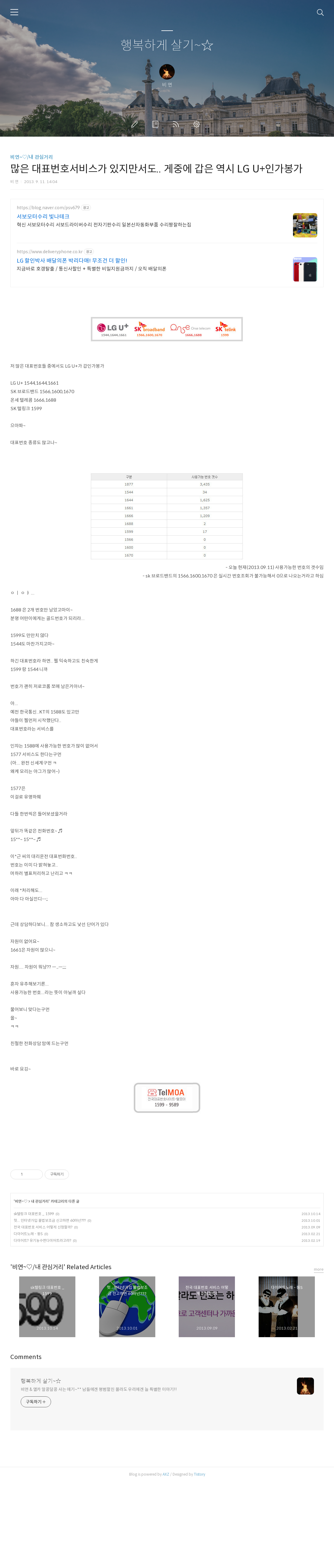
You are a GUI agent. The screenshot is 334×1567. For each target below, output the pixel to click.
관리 (198, 124)
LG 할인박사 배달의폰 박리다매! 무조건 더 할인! (72, 260)
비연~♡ (21, 1286)
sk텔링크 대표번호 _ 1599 (34, 1298)
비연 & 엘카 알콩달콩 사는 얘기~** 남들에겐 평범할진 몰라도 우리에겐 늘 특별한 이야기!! (99, 1474)
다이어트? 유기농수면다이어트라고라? (42, 1325)
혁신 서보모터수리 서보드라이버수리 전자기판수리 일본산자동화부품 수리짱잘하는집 (104, 225)
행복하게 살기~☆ (167, 45)
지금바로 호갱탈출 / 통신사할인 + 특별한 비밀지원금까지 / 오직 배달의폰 (92, 269)
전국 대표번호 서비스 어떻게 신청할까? (43, 1312)
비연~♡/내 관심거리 (31, 157)
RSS (177, 124)
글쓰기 (136, 124)
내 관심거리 (40, 1286)
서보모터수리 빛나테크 (43, 216)
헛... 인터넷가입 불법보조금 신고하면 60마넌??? (50, 1305)
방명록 (156, 124)
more (319, 1354)
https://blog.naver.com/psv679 (48, 207)
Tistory (199, 1559)
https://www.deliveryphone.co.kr (50, 251)
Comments (26, 1442)
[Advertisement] (167, 335)
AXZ (166, 1559)
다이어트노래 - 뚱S (28, 1319)
